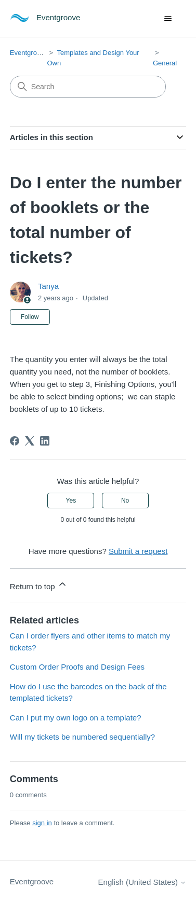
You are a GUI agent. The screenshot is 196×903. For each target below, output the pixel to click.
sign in (42, 823)
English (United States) (142, 882)
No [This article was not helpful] (125, 500)
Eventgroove (29, 53)
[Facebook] (14, 441)
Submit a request (138, 551)
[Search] (87, 86)
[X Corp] (29, 441)
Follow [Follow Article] (30, 317)
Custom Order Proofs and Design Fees (77, 666)
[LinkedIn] (44, 441)
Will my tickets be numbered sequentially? (82, 736)
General (165, 63)
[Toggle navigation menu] (167, 18)
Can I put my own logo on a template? (75, 717)
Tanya (48, 286)
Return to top (39, 585)
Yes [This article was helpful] (71, 500)
